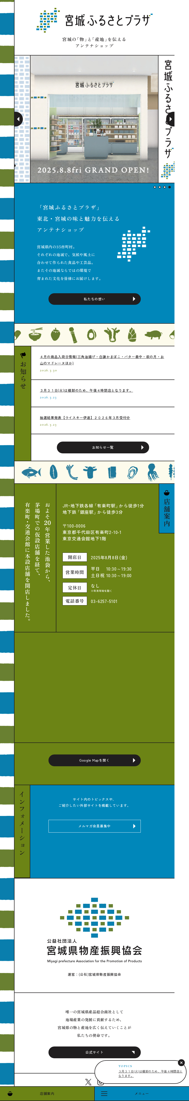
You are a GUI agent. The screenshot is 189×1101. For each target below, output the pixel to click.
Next (170, 119)
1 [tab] (155, 187)
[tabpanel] (94, 119)
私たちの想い (94, 298)
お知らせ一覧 (103, 447)
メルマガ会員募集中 (94, 825)
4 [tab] (169, 187)
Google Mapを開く (94, 760)
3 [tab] (164, 187)
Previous (19, 119)
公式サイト (94, 1052)
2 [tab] (159, 187)
